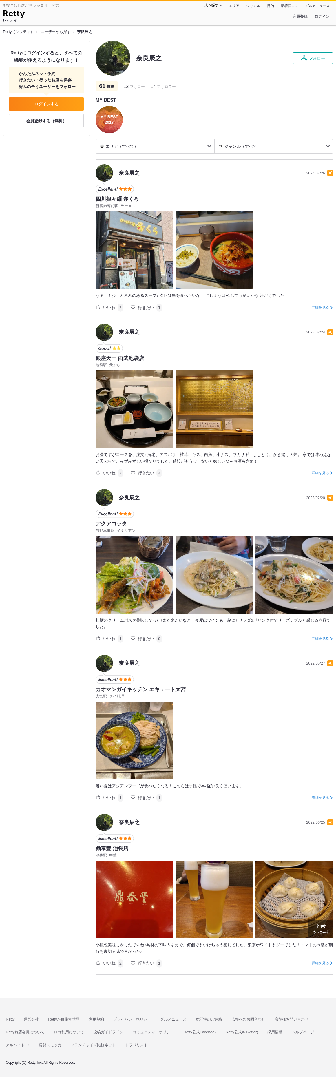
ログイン (322, 16)
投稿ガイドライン (108, 1032)
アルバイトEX (18, 1045)
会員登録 (300, 16)
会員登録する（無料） (46, 120)
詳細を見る (320, 307)
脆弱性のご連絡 (209, 1019)
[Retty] (14, 15)
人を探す (211, 5)
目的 (270, 6)
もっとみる (321, 928)
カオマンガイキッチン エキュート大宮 (141, 689)
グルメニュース (317, 6)
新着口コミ (289, 6)
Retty (10, 1019)
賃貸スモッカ (50, 1045)
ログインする (46, 104)
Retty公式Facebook (199, 1032)
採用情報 (274, 1032)
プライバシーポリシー (132, 1019)
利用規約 (96, 1019)
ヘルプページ (303, 1032)
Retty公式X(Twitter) (242, 1032)
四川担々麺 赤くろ (117, 199)
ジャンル (253, 6)
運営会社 (31, 1019)
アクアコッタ (111, 524)
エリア (234, 6)
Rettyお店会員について (25, 1032)
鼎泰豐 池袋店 (112, 848)
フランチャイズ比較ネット (93, 1045)
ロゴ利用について (69, 1032)
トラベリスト (136, 1045)
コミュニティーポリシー (153, 1032)
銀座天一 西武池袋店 (120, 358)
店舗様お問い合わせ (291, 1019)
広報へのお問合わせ (248, 1019)
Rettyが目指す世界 (63, 1019)
